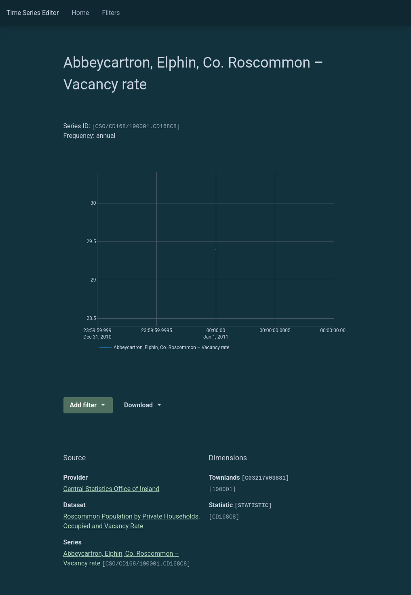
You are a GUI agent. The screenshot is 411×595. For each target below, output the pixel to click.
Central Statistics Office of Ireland (111, 489)
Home (80, 13)
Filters (111, 13)
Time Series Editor (32, 13)
